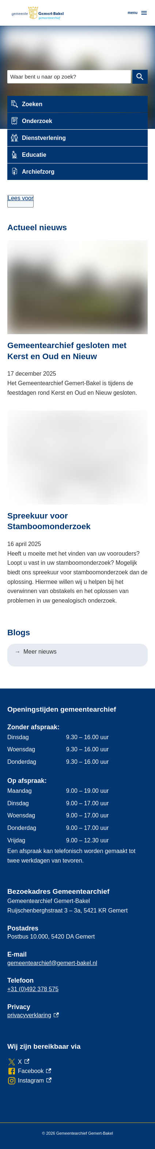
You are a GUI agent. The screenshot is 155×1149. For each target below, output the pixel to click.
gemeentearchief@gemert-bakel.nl (52, 963)
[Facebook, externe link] (29, 1071)
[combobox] (69, 76)
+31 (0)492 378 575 (32, 989)
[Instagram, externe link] (29, 1080)
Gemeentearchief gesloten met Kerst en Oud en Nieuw (66, 351)
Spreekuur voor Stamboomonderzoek (49, 521)
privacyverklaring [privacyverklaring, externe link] (33, 1015)
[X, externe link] (18, 1062)
